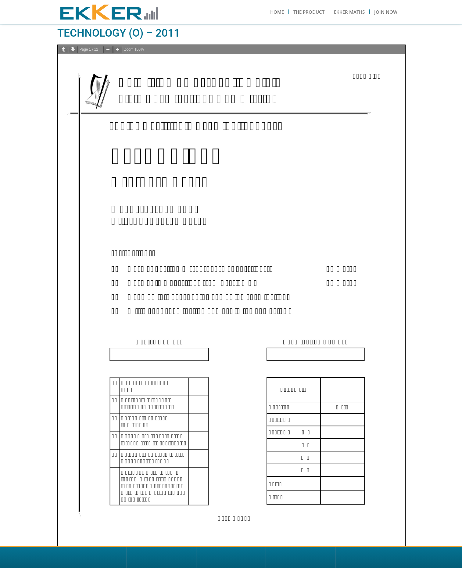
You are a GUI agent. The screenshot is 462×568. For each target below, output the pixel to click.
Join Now (385, 12)
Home (277, 12)
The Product (308, 12)
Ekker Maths (349, 12)
